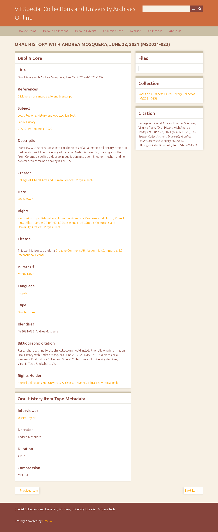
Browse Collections (55, 31)
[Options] (193, 9)
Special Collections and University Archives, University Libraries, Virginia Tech (68, 382)
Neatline (135, 31)
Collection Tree (113, 31)
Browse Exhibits (85, 31)
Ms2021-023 (26, 274)
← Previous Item (27, 490)
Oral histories (26, 312)
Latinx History (27, 122)
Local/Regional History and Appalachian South (47, 115)
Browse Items (27, 31)
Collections (155, 31)
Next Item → (193, 490)
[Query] (173, 9)
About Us (175, 31)
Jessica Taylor (27, 417)
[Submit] (200, 9)
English (22, 293)
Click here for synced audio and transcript (45, 96)
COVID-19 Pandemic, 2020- (36, 128)
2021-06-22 (25, 199)
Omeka (47, 521)
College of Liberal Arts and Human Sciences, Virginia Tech (55, 180)
